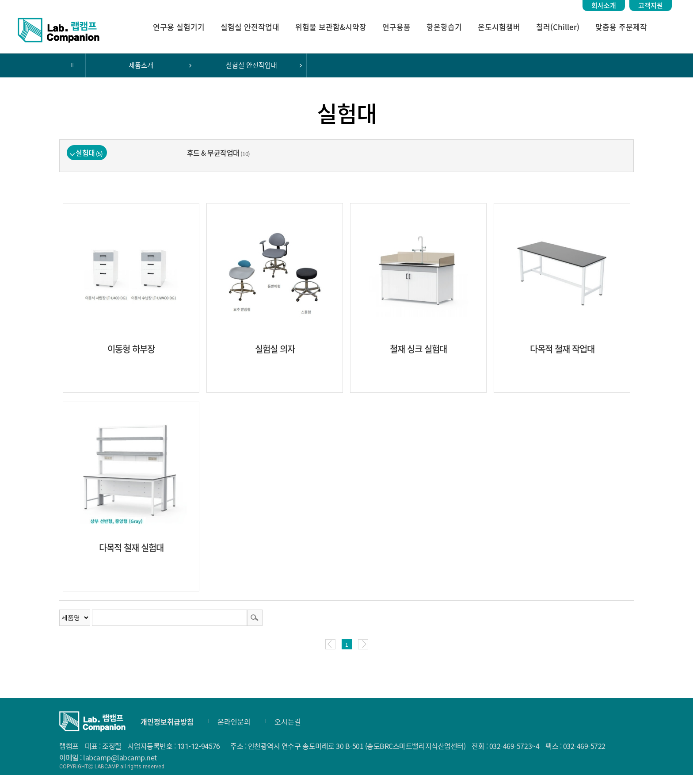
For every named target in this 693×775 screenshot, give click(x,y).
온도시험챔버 (499, 26)
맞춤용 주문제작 (621, 26)
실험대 (89, 152)
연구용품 (396, 26)
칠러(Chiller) (557, 26)
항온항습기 (444, 26)
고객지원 (650, 5)
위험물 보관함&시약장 (330, 26)
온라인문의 (234, 721)
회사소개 (603, 5)
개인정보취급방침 (167, 721)
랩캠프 (58, 30)
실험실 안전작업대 (250, 26)
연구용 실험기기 (179, 26)
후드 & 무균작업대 (218, 152)
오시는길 (287, 721)
